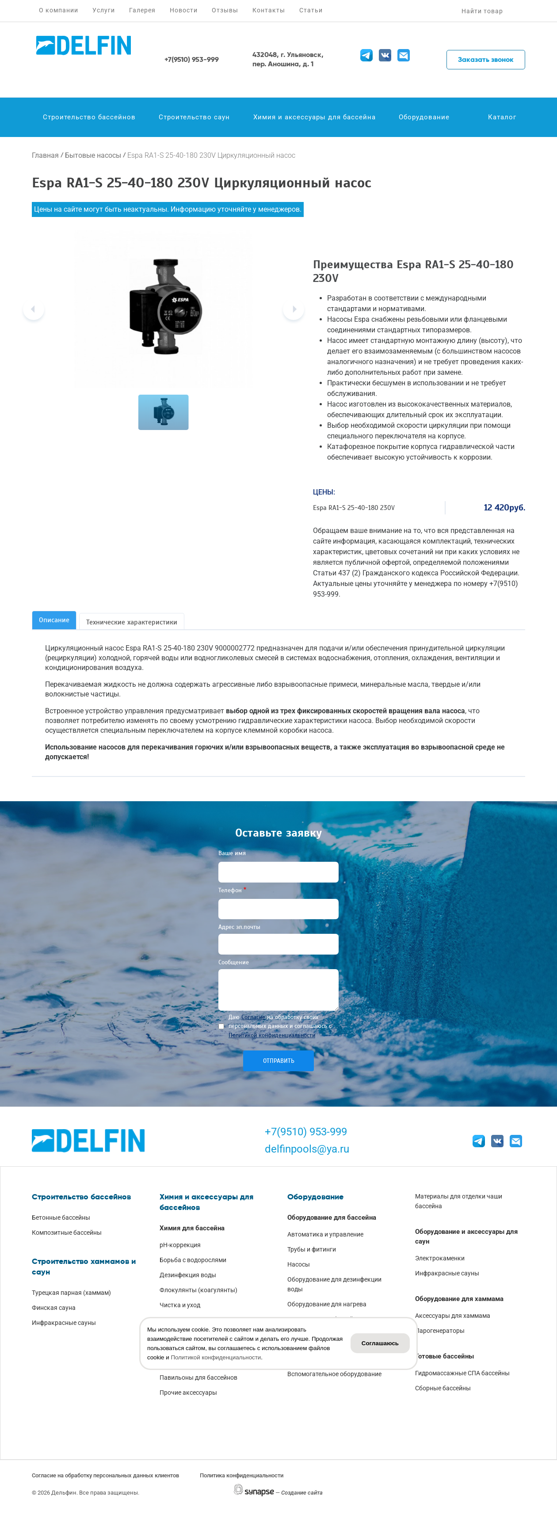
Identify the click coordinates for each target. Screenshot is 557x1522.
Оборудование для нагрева (326, 1304)
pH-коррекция (180, 1244)
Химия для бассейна (192, 1228)
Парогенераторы (440, 1330)
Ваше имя (232, 853)
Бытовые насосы (93, 155)
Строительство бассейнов (89, 117)
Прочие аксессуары (188, 1392)
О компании (58, 10)
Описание (54, 620)
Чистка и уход (180, 1305)
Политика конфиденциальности (241, 1475)
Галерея (142, 10)
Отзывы (225, 10)
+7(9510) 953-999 (306, 1132)
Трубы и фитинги (311, 1249)
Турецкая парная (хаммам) (71, 1292)
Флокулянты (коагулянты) (198, 1290)
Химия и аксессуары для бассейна (314, 117)
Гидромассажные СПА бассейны (462, 1373)
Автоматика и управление (325, 1234)
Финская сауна (54, 1307)
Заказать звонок (486, 59)
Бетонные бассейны (61, 1217)
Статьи (311, 10)
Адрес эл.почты (239, 927)
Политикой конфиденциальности (272, 1035)
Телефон (230, 890)
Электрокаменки (440, 1258)
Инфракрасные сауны (64, 1322)
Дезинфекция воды (188, 1274)
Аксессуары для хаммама (452, 1315)
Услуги (103, 10)
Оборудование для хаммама (459, 1299)
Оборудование (424, 117)
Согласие (253, 1017)
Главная (45, 155)
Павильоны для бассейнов (198, 1377)
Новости (184, 10)
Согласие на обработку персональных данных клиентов (105, 1475)
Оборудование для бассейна (331, 1217)
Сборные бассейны (443, 1388)
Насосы (298, 1264)
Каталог (502, 117)
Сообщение (233, 962)
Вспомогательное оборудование (334, 1373)
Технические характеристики (131, 622)
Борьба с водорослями (193, 1259)
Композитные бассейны (67, 1232)
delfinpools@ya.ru (307, 1149)
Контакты (268, 10)
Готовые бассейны (444, 1356)
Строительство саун (194, 117)
